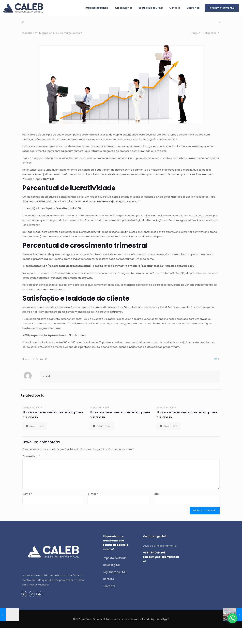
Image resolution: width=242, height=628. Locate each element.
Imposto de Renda (115, 558)
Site (156, 494)
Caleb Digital (111, 565)
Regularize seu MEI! (115, 572)
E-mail (93, 494)
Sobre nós (109, 586)
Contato (108, 579)
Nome (27, 494)
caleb (45, 33)
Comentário (31, 456)
